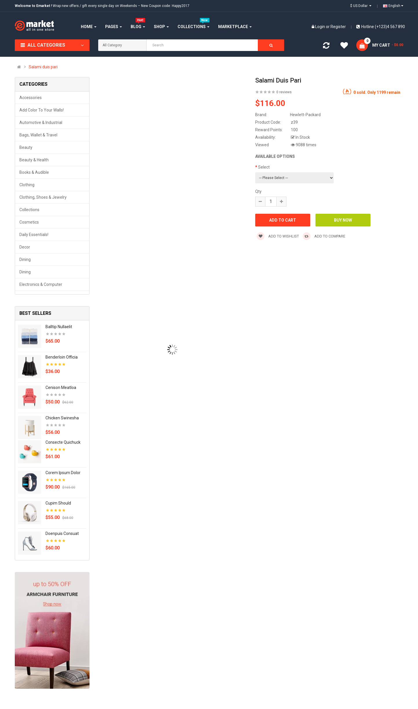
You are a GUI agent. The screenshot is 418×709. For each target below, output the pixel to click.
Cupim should (58, 503)
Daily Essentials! (33, 234)
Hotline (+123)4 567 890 (380, 26)
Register (338, 26)
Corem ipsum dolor (63, 472)
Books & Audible (34, 172)
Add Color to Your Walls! (41, 110)
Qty (258, 191)
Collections (29, 209)
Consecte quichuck (63, 442)
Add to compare (324, 236)
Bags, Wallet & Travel (38, 135)
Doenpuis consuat (62, 533)
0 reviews (284, 92)
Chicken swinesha (62, 418)
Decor (24, 247)
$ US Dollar (360, 6)
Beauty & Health (34, 160)
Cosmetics (29, 222)
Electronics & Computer (40, 284)
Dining (25, 259)
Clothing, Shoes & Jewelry (43, 197)
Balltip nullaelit (58, 326)
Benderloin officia (61, 357)
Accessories (30, 97)
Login (320, 26)
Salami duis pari (43, 67)
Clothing (26, 184)
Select (264, 167)
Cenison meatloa (60, 387)
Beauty (25, 147)
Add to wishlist (278, 236)
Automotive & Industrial (40, 122)
